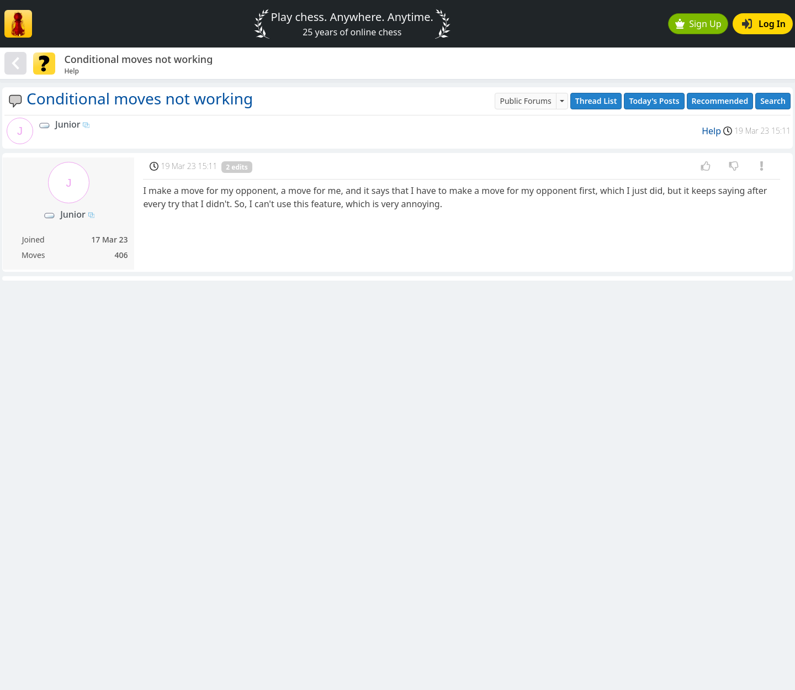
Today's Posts (654, 101)
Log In (764, 24)
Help (711, 131)
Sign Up (698, 24)
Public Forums (525, 101)
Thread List (596, 101)
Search (773, 101)
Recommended (720, 101)
